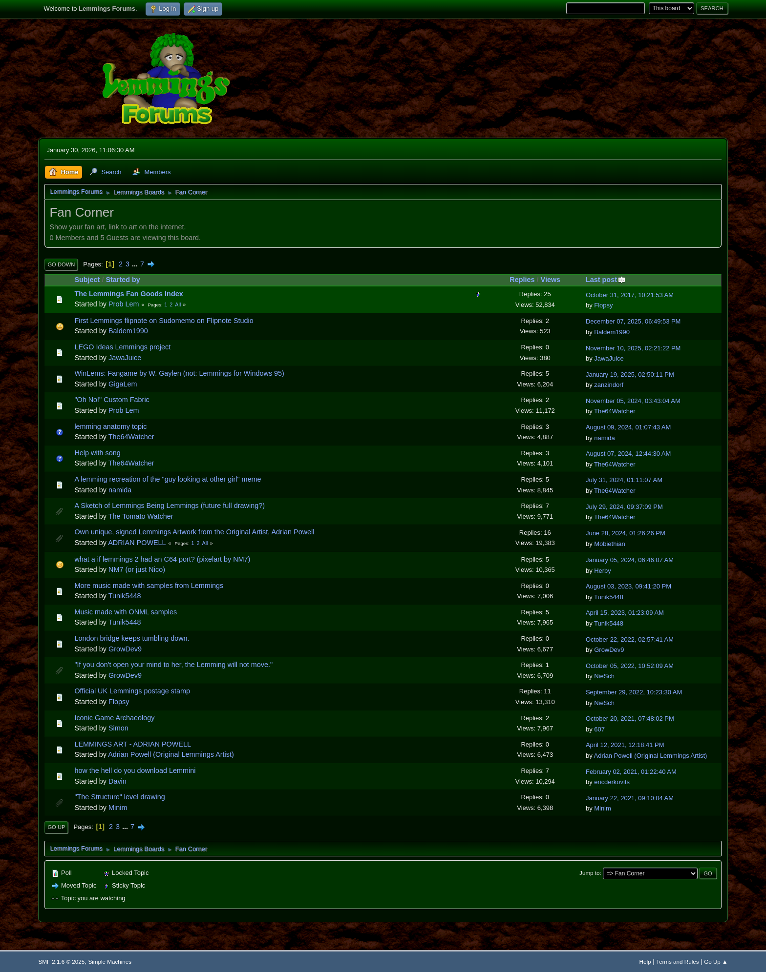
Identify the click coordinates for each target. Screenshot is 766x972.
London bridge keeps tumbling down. (131, 638)
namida (604, 438)
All (178, 304)
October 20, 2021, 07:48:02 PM (630, 718)
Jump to (589, 873)
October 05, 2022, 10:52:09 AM (630, 665)
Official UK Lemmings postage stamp (132, 691)
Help (645, 961)
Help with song (97, 453)
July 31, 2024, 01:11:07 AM (624, 480)
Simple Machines (109, 961)
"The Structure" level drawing (119, 797)
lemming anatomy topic (110, 426)
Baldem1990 (128, 331)
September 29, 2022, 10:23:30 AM (634, 692)
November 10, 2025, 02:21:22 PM (633, 348)
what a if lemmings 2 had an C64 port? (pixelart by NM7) (162, 559)
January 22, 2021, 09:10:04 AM (630, 798)
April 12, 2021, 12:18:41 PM (625, 745)
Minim (117, 807)
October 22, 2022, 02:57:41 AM (630, 639)
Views (551, 280)
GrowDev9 (125, 649)
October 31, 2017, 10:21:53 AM (630, 295)
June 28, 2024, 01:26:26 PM (625, 533)
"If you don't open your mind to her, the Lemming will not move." (173, 664)
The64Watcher (614, 411)
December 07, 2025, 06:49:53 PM (633, 321)
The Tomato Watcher (140, 516)
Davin (117, 781)
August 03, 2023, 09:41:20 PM (628, 586)
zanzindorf (608, 384)
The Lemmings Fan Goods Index (128, 294)
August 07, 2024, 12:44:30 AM (628, 453)
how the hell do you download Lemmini (134, 770)
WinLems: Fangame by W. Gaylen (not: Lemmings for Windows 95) (179, 373)
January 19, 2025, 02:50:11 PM (630, 374)
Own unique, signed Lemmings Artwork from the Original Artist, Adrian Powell (194, 532)
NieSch (604, 676)
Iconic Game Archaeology (114, 718)
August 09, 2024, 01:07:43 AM (628, 427)
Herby (602, 570)
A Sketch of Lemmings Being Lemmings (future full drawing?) (169, 505)
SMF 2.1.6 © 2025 (61, 961)
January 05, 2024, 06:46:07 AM (630, 560)
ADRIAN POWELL (137, 543)
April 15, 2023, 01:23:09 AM (625, 612)
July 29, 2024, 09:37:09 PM (624, 506)
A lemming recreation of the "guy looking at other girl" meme (167, 479)
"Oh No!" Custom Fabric (111, 400)
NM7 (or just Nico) (136, 569)
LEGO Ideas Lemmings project (122, 347)
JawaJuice (124, 358)
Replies (522, 280)
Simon (118, 728)
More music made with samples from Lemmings (148, 585)
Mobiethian (609, 543)
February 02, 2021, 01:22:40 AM (631, 771)
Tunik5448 (124, 596)
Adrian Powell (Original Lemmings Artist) (171, 754)
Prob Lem (123, 304)
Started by (123, 280)
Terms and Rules (677, 961)
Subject (87, 280)
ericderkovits (612, 782)
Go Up (56, 827)
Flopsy (603, 305)
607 (599, 729)
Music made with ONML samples (125, 612)
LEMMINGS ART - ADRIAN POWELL (132, 744)
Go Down (61, 264)
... (136, 264)
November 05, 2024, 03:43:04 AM (633, 401)
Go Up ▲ (715, 961)
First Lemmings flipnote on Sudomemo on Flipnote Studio (163, 320)
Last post (606, 280)
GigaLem (122, 384)
